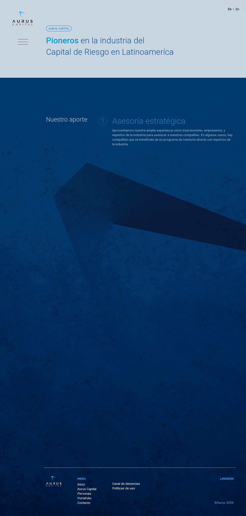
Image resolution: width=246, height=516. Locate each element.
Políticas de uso (123, 488)
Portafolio (84, 498)
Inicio (81, 484)
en (237, 9)
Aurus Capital (86, 489)
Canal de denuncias (126, 484)
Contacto (83, 503)
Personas (84, 494)
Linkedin (227, 478)
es (229, 9)
